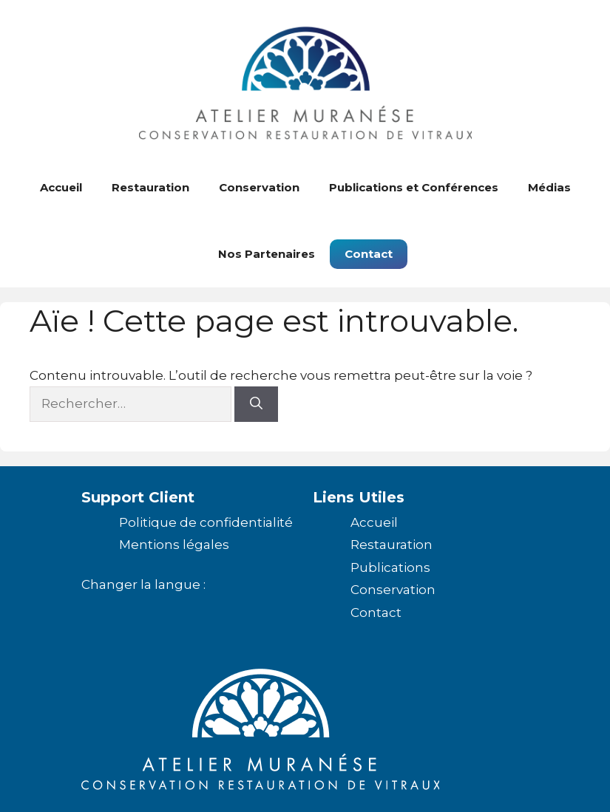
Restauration (150, 187)
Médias (549, 187)
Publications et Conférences (413, 187)
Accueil (61, 187)
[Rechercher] (256, 404)
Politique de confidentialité (206, 522)
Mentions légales (174, 544)
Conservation (259, 187)
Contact (369, 254)
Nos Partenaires (266, 254)
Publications (390, 567)
